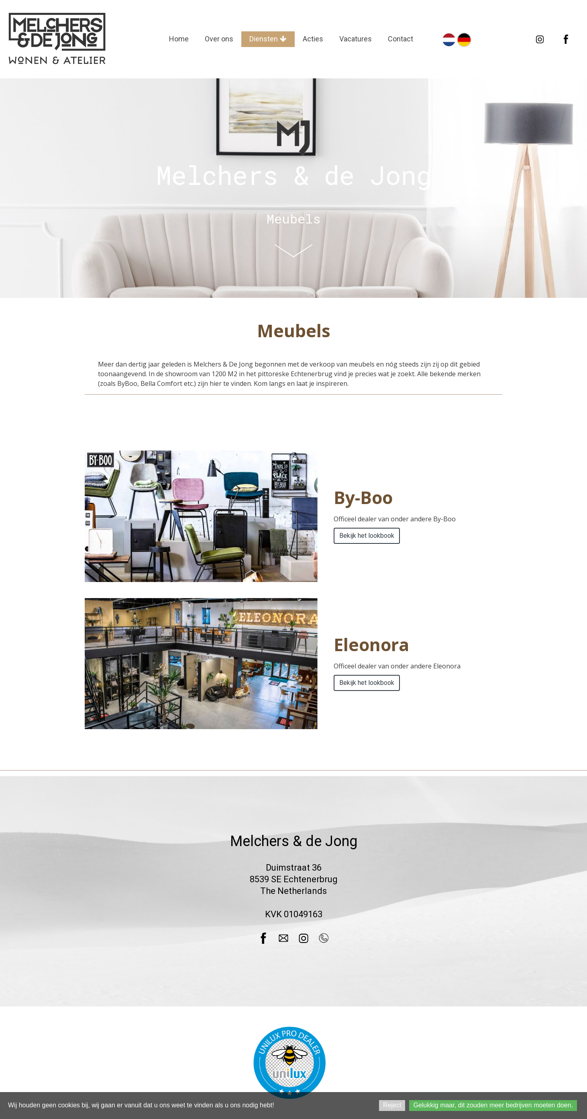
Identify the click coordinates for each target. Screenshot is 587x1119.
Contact (400, 39)
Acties (313, 39)
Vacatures (355, 39)
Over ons (219, 39)
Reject (392, 1105)
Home (179, 39)
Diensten (268, 39)
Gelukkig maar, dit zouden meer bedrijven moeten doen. (493, 1105)
